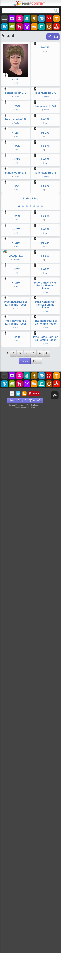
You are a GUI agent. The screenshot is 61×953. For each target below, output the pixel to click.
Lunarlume (16, 669)
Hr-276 (45, 260)
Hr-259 (16, 906)
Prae (46, 765)
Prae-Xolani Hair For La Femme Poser (45, 809)
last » (36, 930)
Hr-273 (16, 351)
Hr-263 (45, 665)
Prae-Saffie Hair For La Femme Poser (45, 908)
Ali (17, 83)
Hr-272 (45, 351)
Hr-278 (45, 215)
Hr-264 (45, 620)
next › (25, 930)
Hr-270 (45, 441)
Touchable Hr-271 (45, 396)
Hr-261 (45, 710)
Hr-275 (16, 305)
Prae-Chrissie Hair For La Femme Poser (45, 758)
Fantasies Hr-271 (15, 396)
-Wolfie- (16, 128)
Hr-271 (16, 441)
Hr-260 (16, 755)
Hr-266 (45, 574)
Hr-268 (45, 529)
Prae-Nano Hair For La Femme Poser (45, 859)
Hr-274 (45, 305)
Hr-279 (16, 170)
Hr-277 (16, 260)
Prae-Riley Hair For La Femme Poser (15, 859)
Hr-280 (45, 79)
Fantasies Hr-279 (15, 124)
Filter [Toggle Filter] (55, 36)
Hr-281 (16, 79)
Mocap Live (15, 665)
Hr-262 (16, 710)
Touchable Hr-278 (16, 215)
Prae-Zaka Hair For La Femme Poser (15, 808)
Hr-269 (16, 529)
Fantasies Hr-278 (45, 170)
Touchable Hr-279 (45, 124)
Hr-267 (16, 574)
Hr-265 (16, 620)
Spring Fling (30, 480)
